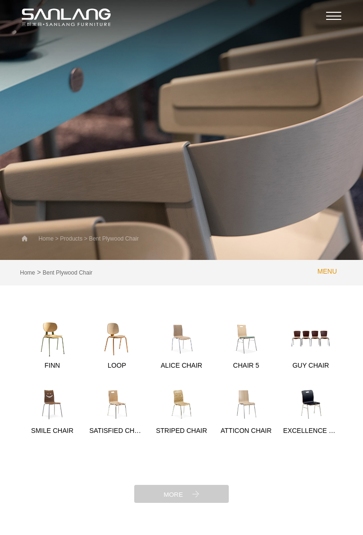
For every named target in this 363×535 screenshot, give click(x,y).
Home (27, 272)
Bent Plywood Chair (67, 272)
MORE (181, 494)
